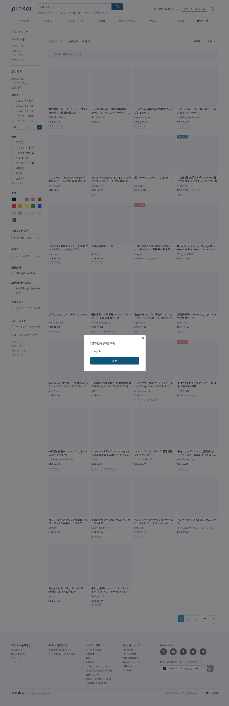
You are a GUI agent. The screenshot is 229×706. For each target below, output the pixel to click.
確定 (114, 360)
